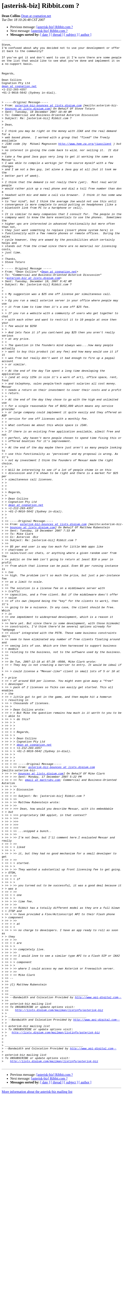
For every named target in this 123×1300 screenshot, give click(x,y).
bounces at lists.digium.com (27, 122)
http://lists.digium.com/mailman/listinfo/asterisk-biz (59, 1204)
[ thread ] (57, 34)
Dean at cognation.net (36, 16)
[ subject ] (71, 34)
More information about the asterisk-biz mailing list (37, 1296)
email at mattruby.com (42, 927)
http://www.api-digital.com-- (98, 1188)
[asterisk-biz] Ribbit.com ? (54, 27)
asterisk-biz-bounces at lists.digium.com (48, 118)
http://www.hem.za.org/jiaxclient (84, 164)
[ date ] (45, 34)
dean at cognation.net (19, 95)
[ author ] (85, 34)
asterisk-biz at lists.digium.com (33, 325)
